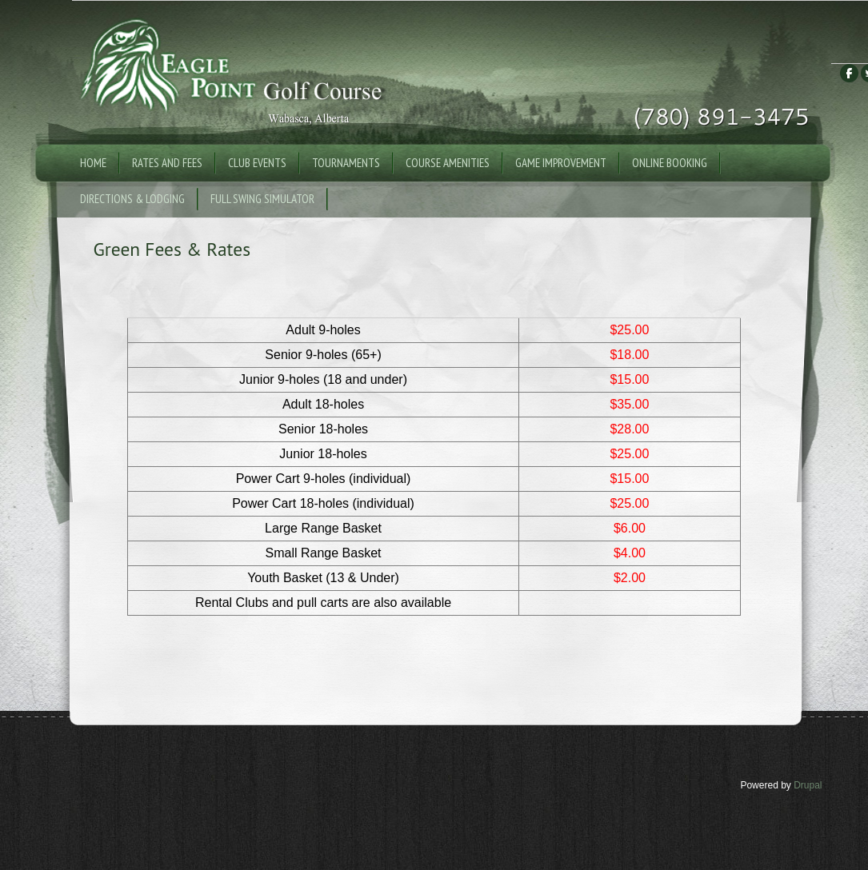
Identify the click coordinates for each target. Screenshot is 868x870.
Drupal (808, 785)
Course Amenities (448, 162)
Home (93, 162)
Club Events (257, 162)
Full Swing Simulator (262, 198)
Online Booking (669, 162)
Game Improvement (560, 162)
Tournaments (346, 162)
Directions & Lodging (132, 198)
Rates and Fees (167, 162)
